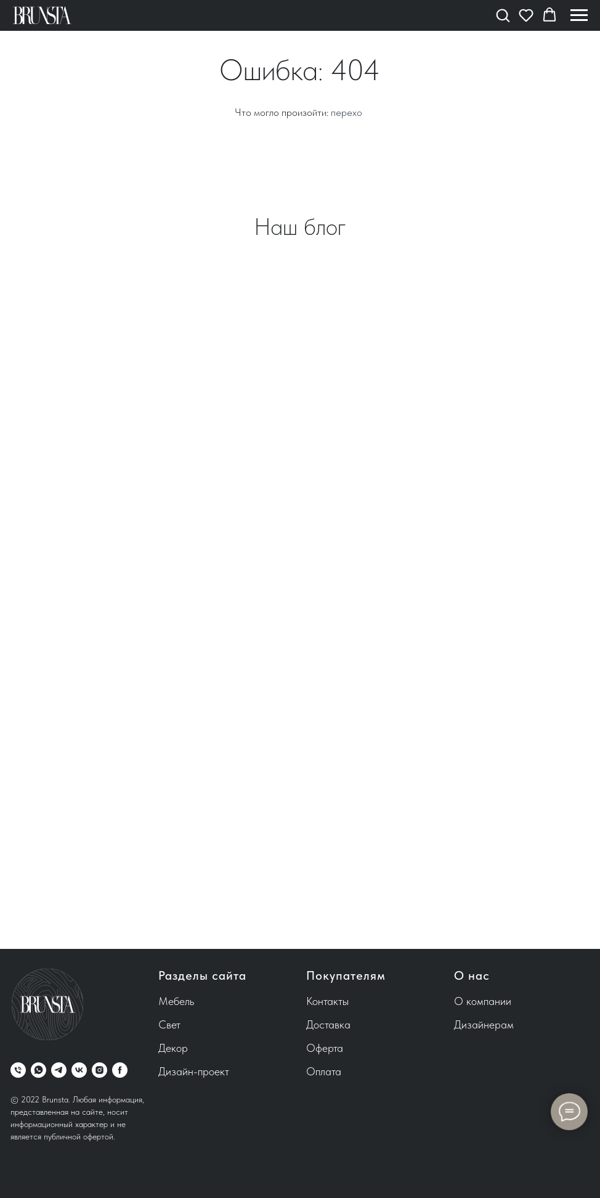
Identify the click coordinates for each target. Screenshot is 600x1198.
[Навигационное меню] (579, 15)
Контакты (327, 1001)
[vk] (79, 1070)
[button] (502, 14)
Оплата (323, 1071)
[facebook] (120, 1070)
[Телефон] (18, 1070)
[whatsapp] (38, 1070)
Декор (173, 1047)
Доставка (328, 1024)
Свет (169, 1024)
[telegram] (59, 1070)
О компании (482, 1001)
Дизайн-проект (193, 1071)
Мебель (176, 1001)
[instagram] (99, 1070)
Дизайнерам (484, 1024)
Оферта (324, 1047)
